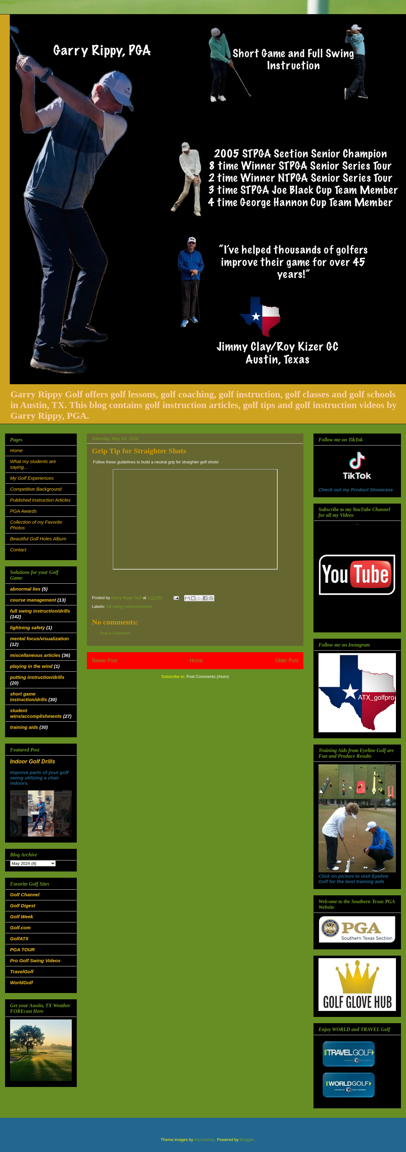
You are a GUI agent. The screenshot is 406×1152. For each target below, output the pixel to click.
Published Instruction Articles (40, 500)
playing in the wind (31, 666)
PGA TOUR (22, 949)
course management (33, 600)
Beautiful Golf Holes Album (38, 538)
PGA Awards (23, 511)
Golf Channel (24, 894)
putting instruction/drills (37, 677)
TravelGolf (21, 971)
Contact (18, 549)
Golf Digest (22, 905)
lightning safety (27, 627)
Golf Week (21, 916)
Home (196, 660)
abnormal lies (25, 589)
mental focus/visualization (39, 638)
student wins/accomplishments (36, 713)
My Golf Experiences (32, 478)
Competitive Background (35, 489)
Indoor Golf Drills (32, 761)
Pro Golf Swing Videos (35, 960)
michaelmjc (204, 1139)
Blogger (247, 1139)
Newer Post (104, 660)
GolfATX (19, 938)
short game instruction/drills (28, 696)
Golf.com (20, 927)
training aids (24, 727)
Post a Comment (115, 633)
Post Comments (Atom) (207, 676)
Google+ (8, 2)
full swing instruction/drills (129, 606)
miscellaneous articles (35, 655)
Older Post (286, 660)
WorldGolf (21, 982)
